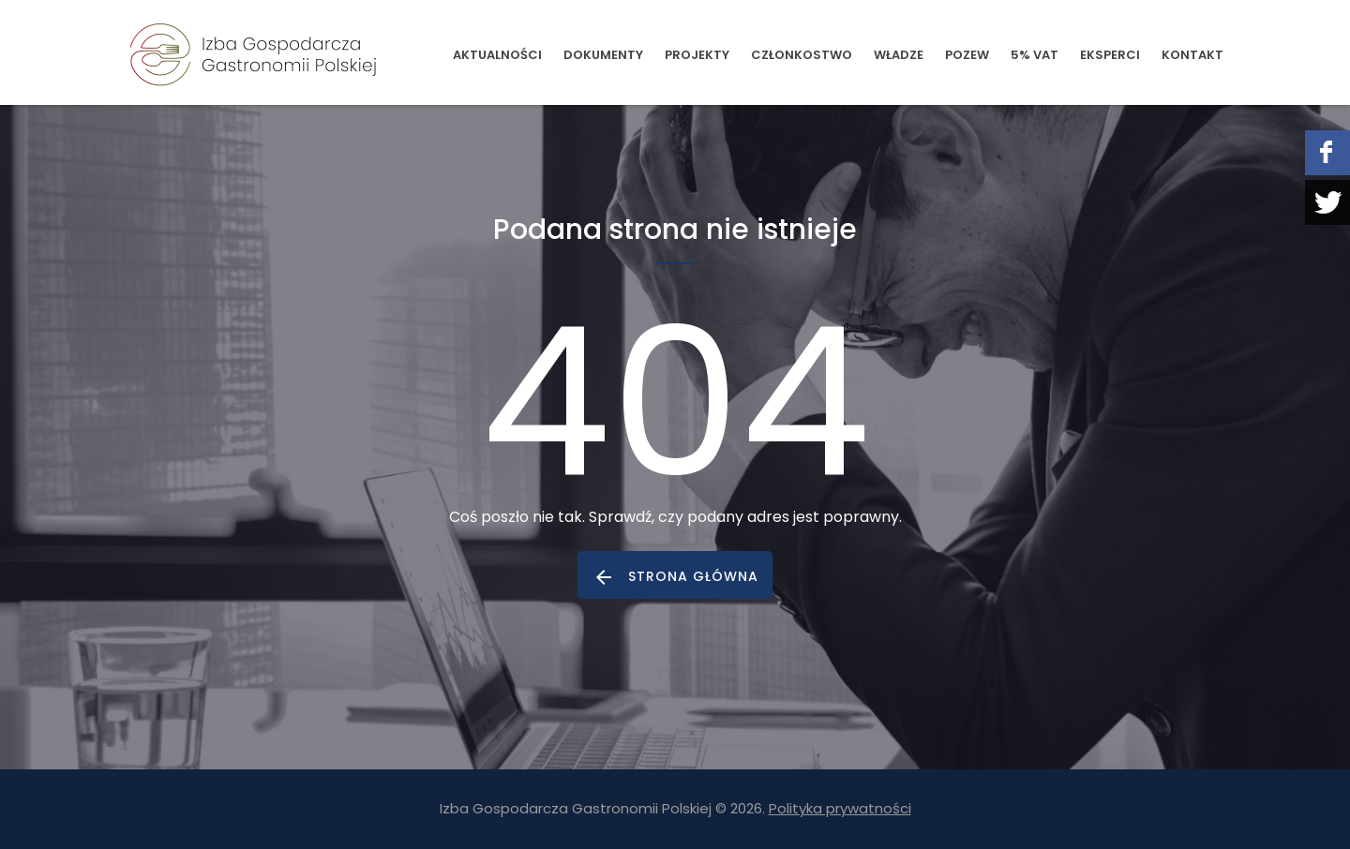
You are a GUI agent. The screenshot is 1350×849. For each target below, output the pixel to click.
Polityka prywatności (840, 808)
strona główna (693, 576)
